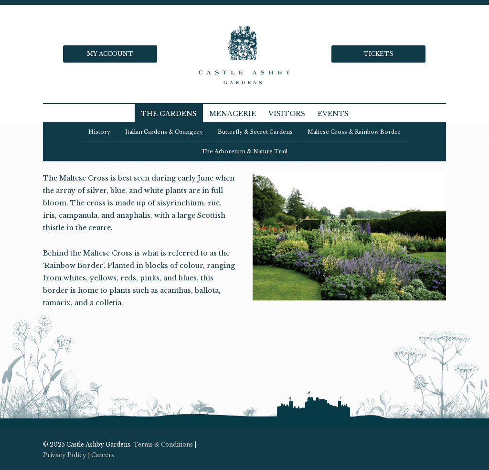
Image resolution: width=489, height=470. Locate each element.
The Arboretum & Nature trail (244, 151)
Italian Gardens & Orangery (164, 131)
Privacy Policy (64, 455)
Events (333, 113)
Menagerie (232, 113)
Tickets (378, 53)
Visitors (286, 113)
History (99, 131)
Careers (102, 455)
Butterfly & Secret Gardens (255, 131)
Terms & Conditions (163, 444)
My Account (110, 53)
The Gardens (169, 113)
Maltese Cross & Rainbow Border (354, 131)
